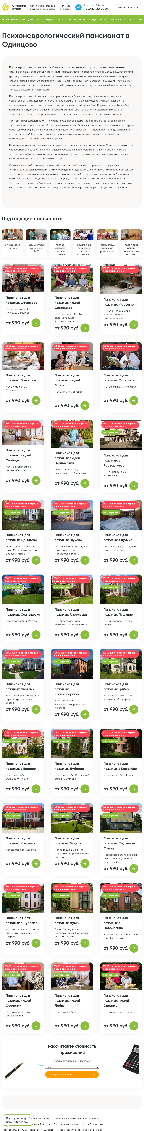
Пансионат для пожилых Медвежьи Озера (119, 843)
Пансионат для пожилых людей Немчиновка (67, 458)
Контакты (136, 19)
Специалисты (63, 19)
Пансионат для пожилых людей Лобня (67, 1000)
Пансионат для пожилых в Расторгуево (116, 460)
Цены (30, 19)
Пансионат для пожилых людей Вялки (67, 380)
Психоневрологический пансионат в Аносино (76, 1118)
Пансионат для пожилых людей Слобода (18, 455)
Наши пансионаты (13, 19)
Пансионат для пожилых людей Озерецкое (67, 303)
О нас (39, 19)
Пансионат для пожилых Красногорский (67, 689)
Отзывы (103, 19)
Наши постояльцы (85, 19)
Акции (49, 19)
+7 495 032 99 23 (96, 9)
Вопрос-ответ (119, 19)
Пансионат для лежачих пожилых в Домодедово (78, 1124)
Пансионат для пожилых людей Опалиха (116, 1000)
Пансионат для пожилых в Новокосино (116, 923)
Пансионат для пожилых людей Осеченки (18, 1000)
